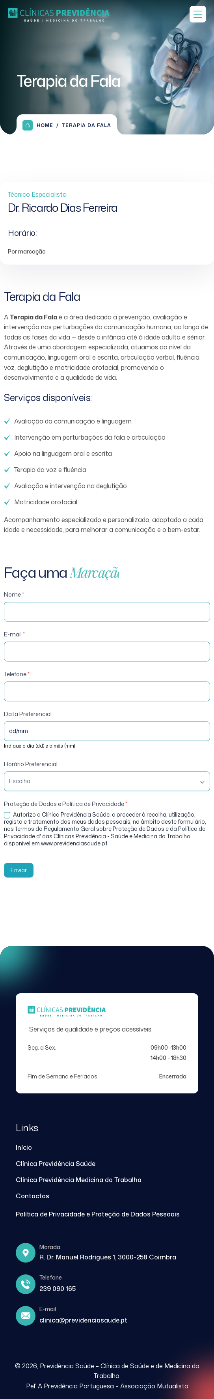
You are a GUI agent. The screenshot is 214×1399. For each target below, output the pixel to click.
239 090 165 (57, 1288)
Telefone (17, 684)
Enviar (19, 880)
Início (24, 1147)
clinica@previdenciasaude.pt (83, 1320)
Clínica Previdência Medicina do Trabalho (78, 1179)
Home (37, 125)
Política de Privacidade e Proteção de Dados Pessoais (98, 1214)
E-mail (14, 644)
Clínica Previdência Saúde (55, 1163)
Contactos (32, 1196)
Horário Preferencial (31, 774)
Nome (14, 604)
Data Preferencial (28, 724)
